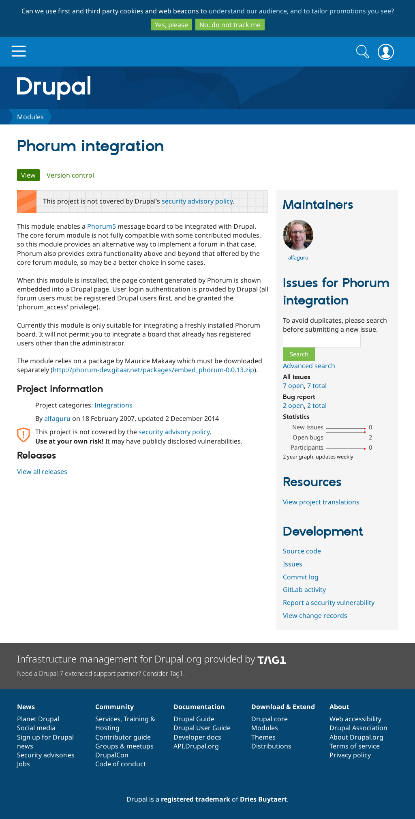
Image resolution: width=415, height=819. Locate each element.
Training (136, 718)
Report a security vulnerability (328, 602)
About (339, 706)
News (26, 706)
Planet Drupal (38, 718)
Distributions (271, 746)
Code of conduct (120, 763)
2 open (293, 405)
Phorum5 (101, 226)
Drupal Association (358, 727)
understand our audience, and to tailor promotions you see (300, 10)
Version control (70, 175)
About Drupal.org (356, 737)
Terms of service (354, 746)
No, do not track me (230, 24)
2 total (317, 405)
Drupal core (269, 718)
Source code (302, 551)
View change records (315, 615)
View (30, 175)
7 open (293, 385)
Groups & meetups (124, 746)
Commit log (301, 576)
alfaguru (57, 418)
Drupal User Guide (202, 727)
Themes (263, 737)
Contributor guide (123, 737)
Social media (36, 727)
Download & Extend (283, 706)
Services (107, 718)
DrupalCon (111, 754)
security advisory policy (197, 201)
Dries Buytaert (263, 799)
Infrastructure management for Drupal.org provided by (152, 658)
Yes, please (171, 24)
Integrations (113, 405)
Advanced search (309, 365)
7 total (317, 385)
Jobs (23, 763)
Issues (292, 564)
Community (114, 706)
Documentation (199, 706)
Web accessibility (355, 718)
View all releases (42, 471)
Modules (30, 116)
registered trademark (195, 799)
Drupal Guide (193, 718)
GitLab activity (304, 589)
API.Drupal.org (196, 746)
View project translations (321, 501)
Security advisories (46, 754)
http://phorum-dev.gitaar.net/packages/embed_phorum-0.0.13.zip (153, 369)
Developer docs (197, 737)
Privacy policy (350, 754)
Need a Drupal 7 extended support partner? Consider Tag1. (101, 673)
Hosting (107, 727)
